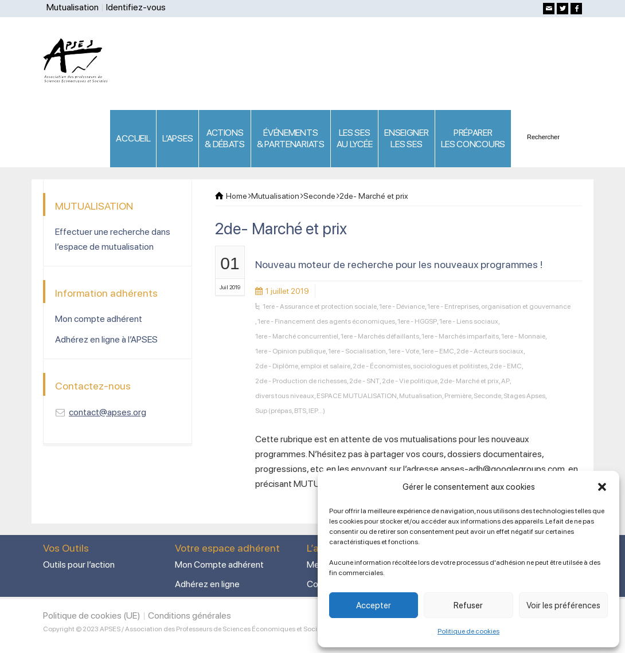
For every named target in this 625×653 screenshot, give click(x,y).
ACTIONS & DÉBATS (225, 138)
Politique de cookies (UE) (91, 615)
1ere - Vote (403, 351)
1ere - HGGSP (417, 321)
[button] (602, 487)
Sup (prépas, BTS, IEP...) (290, 411)
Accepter (373, 605)
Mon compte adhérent (98, 318)
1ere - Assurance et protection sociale (320, 306)
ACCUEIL (133, 138)
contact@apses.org (107, 412)
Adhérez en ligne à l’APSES (106, 339)
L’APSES (177, 138)
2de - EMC (506, 366)
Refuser (468, 605)
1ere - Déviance (402, 306)
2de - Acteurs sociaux (490, 351)
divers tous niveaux (284, 396)
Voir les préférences (563, 605)
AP (505, 381)
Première (457, 396)
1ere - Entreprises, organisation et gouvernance (499, 306)
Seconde (487, 396)
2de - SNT (364, 381)
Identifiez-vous (136, 7)
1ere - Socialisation (357, 351)
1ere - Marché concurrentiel (296, 336)
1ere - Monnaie (523, 336)
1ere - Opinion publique (290, 351)
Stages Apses (524, 396)
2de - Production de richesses (301, 381)
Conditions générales (189, 615)
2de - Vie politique (410, 381)
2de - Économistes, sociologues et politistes (420, 366)
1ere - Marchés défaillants (380, 336)
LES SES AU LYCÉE (355, 138)
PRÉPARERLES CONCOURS (473, 138)
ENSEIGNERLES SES (406, 138)
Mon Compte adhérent (219, 564)
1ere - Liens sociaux (468, 321)
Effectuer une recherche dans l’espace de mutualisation (112, 239)
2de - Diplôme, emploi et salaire (302, 366)
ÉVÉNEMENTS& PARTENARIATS (291, 138)
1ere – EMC (437, 351)
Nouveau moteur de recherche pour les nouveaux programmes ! (398, 264)
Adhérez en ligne (207, 584)
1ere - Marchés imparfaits (460, 336)
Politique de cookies (468, 631)
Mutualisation (72, 7)
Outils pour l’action (79, 564)
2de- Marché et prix (469, 381)
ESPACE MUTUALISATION (357, 396)
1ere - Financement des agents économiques (326, 321)
